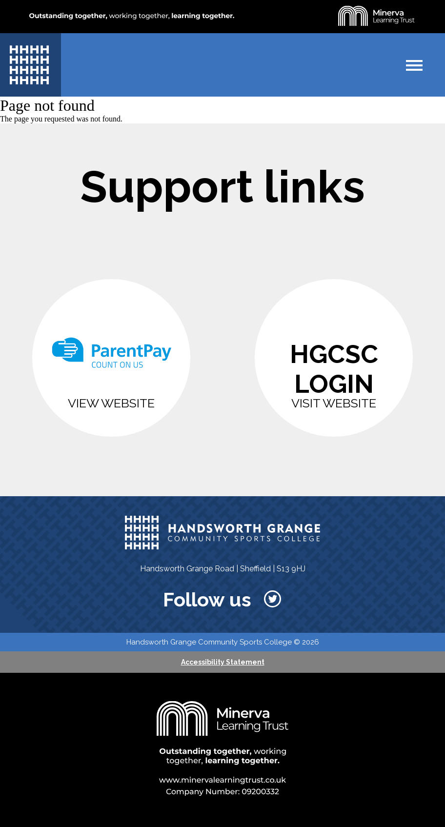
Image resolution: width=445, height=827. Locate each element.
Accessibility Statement (222, 662)
